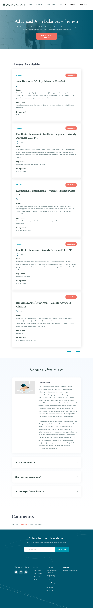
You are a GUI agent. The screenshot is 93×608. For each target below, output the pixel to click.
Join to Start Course (46, 36)
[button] (65, 5)
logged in (24, 524)
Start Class (71, 75)
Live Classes (50, 5)
